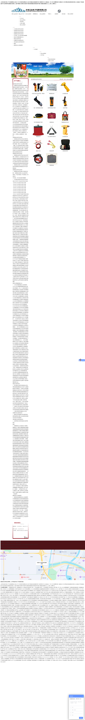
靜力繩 (22, 442)
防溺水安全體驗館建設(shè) (19, 325)
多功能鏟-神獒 (25, 203)
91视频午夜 (64, 600)
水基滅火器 (16, 121)
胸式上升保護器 (17, 516)
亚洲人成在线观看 (19, 632)
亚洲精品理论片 (55, 631)
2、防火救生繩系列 (21, 210)
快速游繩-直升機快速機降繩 (18, 463)
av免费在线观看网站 (59, 637)
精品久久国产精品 (4, 629)
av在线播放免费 (34, 621)
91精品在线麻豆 (71, 603)
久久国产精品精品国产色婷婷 (67, 658)
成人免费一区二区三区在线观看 (60, 655)
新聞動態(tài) (35, 13)
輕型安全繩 (26, 215)
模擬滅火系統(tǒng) (21, 369)
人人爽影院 (63, 598)
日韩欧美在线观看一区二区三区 (21, 627)
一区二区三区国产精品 (56, 598)
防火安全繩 (22, 464)
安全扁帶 (20, 508)
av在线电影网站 (74, 618)
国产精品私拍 (60, 603)
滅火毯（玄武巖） (22, 119)
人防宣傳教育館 (25, 312)
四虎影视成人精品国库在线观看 (22, 616)
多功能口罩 (23, 147)
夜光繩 (26, 433)
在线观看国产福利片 (40, 592)
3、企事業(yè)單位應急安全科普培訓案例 (20, 406)
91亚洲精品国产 (33, 619)
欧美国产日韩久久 (35, 627)
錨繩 (17, 445)
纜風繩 (15, 445)
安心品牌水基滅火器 (19, 109)
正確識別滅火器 (19, 362)
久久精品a (69, 618)
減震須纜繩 (26, 254)
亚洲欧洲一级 (17, 592)
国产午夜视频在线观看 (54, 644)
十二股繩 (19, 239)
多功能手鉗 (20, 205)
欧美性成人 (14, 614)
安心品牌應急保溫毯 (22, 142)
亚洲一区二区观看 (31, 655)
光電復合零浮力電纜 (17, 271)
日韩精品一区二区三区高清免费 (47, 640)
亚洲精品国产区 (71, 632)
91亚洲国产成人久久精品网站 (51, 645)
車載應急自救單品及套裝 (18, 32)
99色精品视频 (34, 610)
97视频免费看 (74, 600)
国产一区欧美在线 (75, 593)
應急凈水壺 (22, 207)
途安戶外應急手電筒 (22, 140)
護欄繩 (27, 461)
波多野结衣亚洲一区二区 (49, 611)
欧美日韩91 (27, 637)
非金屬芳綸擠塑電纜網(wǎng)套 (21, 265)
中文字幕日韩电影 (80, 595)
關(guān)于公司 (21, 13)
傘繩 (25, 450)
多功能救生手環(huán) (24, 208)
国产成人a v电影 (67, 634)
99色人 (74, 592)
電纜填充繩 (15, 459)
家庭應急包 (18, 126)
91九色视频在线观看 (71, 655)
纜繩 (15, 43)
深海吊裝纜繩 (24, 469)
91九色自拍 (40, 644)
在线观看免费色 (60, 623)
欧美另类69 (74, 595)
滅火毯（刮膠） (16, 119)
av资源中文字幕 (70, 639)
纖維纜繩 (24, 437)
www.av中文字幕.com (40, 655)
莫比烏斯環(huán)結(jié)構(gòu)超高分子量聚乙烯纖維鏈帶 (20, 267)
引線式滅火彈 (24, 95)
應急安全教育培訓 (17, 38)
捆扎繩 (19, 215)
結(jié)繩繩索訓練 (20, 354)
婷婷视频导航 (50, 652)
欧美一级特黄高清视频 (15, 624)
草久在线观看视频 (61, 627)
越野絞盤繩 (16, 450)
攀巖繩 (27, 442)
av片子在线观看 (7, 652)
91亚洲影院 (49, 627)
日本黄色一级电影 (24, 655)
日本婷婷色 (80, 657)
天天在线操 (51, 613)
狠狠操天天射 (49, 631)
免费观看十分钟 (32, 590)
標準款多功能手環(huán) (19, 195)
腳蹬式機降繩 (25, 236)
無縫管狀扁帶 (24, 508)
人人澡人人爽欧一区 (20, 642)
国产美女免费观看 (24, 614)
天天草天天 (14, 598)
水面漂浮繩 (24, 458)
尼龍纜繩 (21, 429)
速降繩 (15, 236)
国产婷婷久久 (68, 627)
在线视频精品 (13, 632)
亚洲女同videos (76, 645)
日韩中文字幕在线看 (73, 619)
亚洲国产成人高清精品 (29, 613)
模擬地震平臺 (25, 372)
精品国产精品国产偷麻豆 (29, 658)
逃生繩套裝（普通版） (20, 211)
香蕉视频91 (57, 621)
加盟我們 (56, 13)
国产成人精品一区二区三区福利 (14, 629)
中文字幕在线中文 (70, 626)
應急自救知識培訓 (51, 59)
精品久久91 (29, 605)
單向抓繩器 (18, 518)
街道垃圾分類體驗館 (24, 307)
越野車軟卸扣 (15, 458)
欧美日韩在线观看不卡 (42, 652)
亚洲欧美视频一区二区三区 (63, 619)
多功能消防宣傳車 (21, 375)
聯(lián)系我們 (70, 13)
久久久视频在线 (56, 610)
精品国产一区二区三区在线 (64, 657)
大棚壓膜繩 (16, 451)
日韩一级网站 (78, 634)
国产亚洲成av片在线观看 (65, 629)
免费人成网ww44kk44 (72, 660)
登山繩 (24, 442)
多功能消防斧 (16, 122)
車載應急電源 (21, 163)
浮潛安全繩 (23, 466)
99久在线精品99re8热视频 (64, 644)
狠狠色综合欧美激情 (25, 623)
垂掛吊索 (20, 237)
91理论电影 (43, 626)
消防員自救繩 (21, 446)
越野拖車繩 (26, 446)
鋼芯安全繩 (21, 432)
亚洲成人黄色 (35, 644)
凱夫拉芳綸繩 (21, 450)
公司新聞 (35, 49)
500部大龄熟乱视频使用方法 (49, 621)
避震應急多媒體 (16, 359)
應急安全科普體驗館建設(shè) (21, 335)
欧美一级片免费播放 (42, 605)
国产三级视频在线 (18, 587)
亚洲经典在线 (54, 619)
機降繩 (14, 223)
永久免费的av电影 (41, 660)
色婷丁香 (20, 631)
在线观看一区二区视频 (70, 598)
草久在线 (29, 629)
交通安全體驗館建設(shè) (17, 315)
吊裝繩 (16, 442)
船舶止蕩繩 (22, 254)
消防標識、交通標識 (19, 365)
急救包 (15, 129)
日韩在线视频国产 (80, 660)
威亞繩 (25, 430)
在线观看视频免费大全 (74, 616)
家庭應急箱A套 (20, 124)
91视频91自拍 (73, 650)
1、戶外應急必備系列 (17, 179)
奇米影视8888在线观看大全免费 (34, 631)
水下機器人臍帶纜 (22, 226)
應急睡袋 (14, 208)
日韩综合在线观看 (27, 657)
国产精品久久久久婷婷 (79, 613)
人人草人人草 (27, 640)
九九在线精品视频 (17, 660)
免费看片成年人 (19, 611)
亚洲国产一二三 (27, 632)
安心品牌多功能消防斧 (22, 111)
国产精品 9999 (40, 653)
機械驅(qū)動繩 (17, 487)
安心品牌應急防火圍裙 (21, 100)
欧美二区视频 (3, 600)
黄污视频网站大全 (35, 597)
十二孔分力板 (20, 510)
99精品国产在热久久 (7, 644)
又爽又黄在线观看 (76, 606)
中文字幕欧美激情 (67, 642)
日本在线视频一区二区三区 (60, 626)
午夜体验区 (65, 660)
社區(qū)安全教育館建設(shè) (22, 314)
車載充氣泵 (26, 163)
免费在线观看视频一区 (46, 593)
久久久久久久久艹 (8, 640)
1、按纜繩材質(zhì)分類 (17, 425)
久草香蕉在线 (27, 652)
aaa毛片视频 (33, 624)
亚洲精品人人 (41, 608)
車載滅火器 (26, 160)
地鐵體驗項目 (16, 357)
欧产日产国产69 (6, 611)
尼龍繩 (21, 437)
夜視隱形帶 (17, 223)
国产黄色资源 (68, 593)
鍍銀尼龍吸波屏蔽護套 (19, 257)
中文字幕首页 (55, 627)
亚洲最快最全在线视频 (49, 655)
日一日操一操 (23, 629)
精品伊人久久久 (49, 610)
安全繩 (21, 440)
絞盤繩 (14, 210)
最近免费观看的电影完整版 (31, 595)
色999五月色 (48, 619)
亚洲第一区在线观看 (16, 605)
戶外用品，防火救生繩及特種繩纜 (20, 35)
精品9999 (53, 608)
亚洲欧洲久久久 (18, 603)
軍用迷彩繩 (15, 224)
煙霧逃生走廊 (21, 357)
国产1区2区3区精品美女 (52, 603)
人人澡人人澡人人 (37, 634)
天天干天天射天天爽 (28, 644)
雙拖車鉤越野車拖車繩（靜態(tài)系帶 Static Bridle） (20, 484)
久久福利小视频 (26, 650)
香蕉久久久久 (11, 660)
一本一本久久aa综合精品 (46, 634)
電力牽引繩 (26, 216)
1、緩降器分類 (15, 414)
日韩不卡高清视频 (26, 619)
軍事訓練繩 (22, 480)
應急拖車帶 (16, 163)
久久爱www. (65, 611)
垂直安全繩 (19, 448)
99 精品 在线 (55, 632)
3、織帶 (19, 489)
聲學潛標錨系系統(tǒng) (22, 252)
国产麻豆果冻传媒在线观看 (46, 642)
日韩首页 (72, 657)
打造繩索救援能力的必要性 (18, 498)
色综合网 (17, 645)
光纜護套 (19, 459)
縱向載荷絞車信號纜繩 (22, 249)
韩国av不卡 (3, 632)
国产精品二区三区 (6, 613)
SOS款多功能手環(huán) (22, 197)
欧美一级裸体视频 (24, 626)
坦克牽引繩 (23, 476)
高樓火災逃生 (24, 362)
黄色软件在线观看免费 (41, 619)
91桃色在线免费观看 (73, 611)
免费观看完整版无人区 (10, 592)
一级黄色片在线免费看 (54, 639)
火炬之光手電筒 (17, 98)
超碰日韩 (38, 595)
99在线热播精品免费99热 (73, 614)
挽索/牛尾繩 (16, 508)
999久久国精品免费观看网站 (71, 631)
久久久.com (65, 632)
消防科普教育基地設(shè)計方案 (19, 309)
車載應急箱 (52, 165)
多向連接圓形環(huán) (22, 513)
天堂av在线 (24, 660)
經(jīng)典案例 (42, 13)
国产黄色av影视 (47, 608)
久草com (18, 623)
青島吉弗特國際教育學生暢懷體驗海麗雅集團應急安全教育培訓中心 (20, 392)
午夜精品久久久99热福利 (43, 613)
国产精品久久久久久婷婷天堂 (50, 590)
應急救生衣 (26, 207)
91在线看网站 (21, 613)
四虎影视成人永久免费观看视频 (67, 608)
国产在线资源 (38, 623)
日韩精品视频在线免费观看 (42, 600)
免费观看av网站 (33, 653)
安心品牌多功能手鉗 (17, 161)
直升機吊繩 (26, 464)
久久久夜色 (23, 592)
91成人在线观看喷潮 (23, 600)
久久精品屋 (8, 624)
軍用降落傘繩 (19, 224)
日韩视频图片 (7, 658)
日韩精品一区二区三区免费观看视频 (9, 642)
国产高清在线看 (81, 590)
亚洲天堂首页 (34, 657)
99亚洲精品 (17, 647)
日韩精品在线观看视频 (26, 603)
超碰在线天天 (77, 626)
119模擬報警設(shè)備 (18, 348)
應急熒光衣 (25, 205)
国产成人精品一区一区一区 (9, 647)
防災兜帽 (21, 148)
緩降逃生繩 (17, 416)
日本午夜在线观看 (15, 618)
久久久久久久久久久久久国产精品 (74, 640)
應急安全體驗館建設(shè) (18, 37)
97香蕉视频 (29, 660)
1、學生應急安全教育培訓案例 (18, 385)
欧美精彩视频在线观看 (5, 597)
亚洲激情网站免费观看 (10, 590)
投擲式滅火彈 (21, 121)
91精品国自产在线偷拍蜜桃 (68, 637)
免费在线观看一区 (29, 639)
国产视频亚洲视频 (72, 610)
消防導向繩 (23, 448)
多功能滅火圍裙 (19, 117)
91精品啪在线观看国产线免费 (33, 598)
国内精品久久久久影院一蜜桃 (34, 626)
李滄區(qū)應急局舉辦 (23, 404)
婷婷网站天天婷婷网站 (33, 608)
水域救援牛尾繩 (19, 511)
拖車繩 (16, 210)
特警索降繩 (15, 466)
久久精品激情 (77, 632)
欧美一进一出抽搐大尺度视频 (52, 605)
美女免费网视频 (74, 597)
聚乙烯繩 (23, 433)
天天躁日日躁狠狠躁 (12, 655)
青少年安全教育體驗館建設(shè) (20, 322)
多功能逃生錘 (22, 156)
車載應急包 (17, 166)
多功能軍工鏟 (20, 203)
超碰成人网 (47, 639)
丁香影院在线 (59, 616)
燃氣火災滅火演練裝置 (20, 349)
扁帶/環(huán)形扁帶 (24, 490)
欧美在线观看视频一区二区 (15, 597)
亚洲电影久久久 (50, 632)
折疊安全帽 (17, 148)
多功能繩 (22, 215)
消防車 (18, 356)
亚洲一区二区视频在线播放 (10, 645)
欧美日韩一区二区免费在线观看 (30, 593)
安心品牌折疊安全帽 (20, 145)
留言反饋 (63, 13)
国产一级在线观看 (63, 640)
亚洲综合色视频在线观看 (72, 605)
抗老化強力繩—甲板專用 (21, 220)
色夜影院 (26, 647)
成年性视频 (29, 597)
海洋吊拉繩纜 (18, 228)
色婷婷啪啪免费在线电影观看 (57, 642)
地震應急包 (22, 150)
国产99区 (66, 653)
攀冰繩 (14, 443)
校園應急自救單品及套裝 (18, 33)
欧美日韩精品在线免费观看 (15, 626)
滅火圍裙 (15, 100)
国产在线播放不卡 (27, 610)
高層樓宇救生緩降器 (22, 414)
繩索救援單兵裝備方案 (20, 500)
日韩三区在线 (80, 600)
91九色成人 (22, 637)
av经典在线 (69, 600)
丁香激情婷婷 (43, 632)
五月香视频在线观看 (24, 618)
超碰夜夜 (65, 603)
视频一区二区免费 (77, 639)
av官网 (19, 621)
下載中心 (49, 13)
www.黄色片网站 (22, 639)
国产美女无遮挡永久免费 (78, 658)
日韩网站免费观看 (66, 616)
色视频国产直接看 (58, 600)
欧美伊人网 (73, 634)
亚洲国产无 (76, 653)
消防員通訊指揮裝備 (23, 503)
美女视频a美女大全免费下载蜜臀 (12, 631)
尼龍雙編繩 (25, 429)
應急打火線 (38, 150)
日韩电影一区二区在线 (58, 611)
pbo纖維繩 (20, 433)
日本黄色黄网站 (46, 644)
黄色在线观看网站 (5, 606)
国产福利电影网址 (63, 621)
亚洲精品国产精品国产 (61, 618)
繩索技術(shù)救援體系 (18, 45)
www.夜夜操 (61, 652)
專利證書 (21, 21)
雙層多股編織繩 (24, 239)
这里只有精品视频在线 (57, 624)
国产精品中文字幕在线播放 (69, 613)
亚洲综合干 (17, 595)
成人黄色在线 (9, 598)
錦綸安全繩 (19, 435)
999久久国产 (3, 661)
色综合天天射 (5, 595)
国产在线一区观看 (10, 627)
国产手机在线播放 (44, 603)
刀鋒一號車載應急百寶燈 (38, 107)
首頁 (65, 79)
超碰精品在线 (43, 631)
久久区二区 (75, 624)
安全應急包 (22, 126)
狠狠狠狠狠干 (31, 614)
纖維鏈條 (14, 255)
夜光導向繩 (20, 472)
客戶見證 (42, 55)
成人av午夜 (42, 645)
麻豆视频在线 (43, 595)
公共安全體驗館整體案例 (19, 286)
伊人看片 (29, 621)
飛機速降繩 (17, 464)
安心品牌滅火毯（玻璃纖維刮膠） (20, 106)
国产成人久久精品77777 (35, 642)
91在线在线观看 (60, 653)
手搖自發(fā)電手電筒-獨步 (21, 114)
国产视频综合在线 (19, 650)
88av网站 (70, 606)
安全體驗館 (15, 314)
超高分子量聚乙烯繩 (20, 430)
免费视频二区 (30, 647)
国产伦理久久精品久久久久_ (47, 624)
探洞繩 (25, 445)
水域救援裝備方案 (16, 503)
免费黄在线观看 (10, 600)
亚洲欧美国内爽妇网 (74, 587)
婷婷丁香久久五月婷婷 (19, 590)
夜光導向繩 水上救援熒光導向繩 (20, 234)
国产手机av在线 (47, 592)
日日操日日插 (41, 650)
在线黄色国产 (24, 597)
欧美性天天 (44, 614)
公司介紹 (21, 18)
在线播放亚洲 (11, 587)
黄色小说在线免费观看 (19, 657)
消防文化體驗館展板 (19, 372)
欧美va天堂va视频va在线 (61, 590)
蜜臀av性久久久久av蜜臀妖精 (18, 640)
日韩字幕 (70, 595)
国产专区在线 (3, 598)
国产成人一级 (38, 629)
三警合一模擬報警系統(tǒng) (18, 367)
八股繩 (16, 239)
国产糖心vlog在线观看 (19, 610)
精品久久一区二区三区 (56, 658)
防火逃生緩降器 (23, 416)
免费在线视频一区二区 (35, 603)
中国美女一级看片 (12, 608)
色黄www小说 (23, 621)
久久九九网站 (40, 621)
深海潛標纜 (19, 466)
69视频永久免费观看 (49, 606)
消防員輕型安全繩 (24, 459)
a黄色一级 (8, 632)
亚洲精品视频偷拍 (8, 614)
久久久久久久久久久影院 (10, 650)
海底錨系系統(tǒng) (16, 247)
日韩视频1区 (65, 595)
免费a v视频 (25, 631)
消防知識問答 (25, 365)
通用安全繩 (15, 216)
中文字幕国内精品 (34, 652)
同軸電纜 (23, 271)
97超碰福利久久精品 (40, 590)
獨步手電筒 (23, 171)
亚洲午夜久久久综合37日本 (25, 624)
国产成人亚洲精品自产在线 (10, 634)
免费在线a (36, 613)
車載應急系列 (51, 93)
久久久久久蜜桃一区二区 (34, 616)
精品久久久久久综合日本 (59, 613)
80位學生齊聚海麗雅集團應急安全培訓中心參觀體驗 (20, 387)
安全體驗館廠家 (21, 330)
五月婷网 (80, 624)
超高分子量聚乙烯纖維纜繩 (19, 427)
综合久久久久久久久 (10, 593)
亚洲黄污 (76, 657)
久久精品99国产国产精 (32, 618)
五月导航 (32, 611)
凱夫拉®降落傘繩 (24, 221)
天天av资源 (33, 629)
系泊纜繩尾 (21, 242)
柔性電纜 (14, 273)
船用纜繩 (18, 440)
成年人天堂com (59, 660)
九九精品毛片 (32, 592)
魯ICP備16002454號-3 (24, 547)
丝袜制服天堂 (22, 645)
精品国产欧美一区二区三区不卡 (70, 623)
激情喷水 (28, 592)
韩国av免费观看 (54, 653)
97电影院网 (52, 626)
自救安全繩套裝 (22, 127)
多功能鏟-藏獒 (15, 205)
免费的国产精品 (5, 608)
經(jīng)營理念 (22, 20)
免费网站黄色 (34, 605)
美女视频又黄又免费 (8, 618)
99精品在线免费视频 (10, 610)
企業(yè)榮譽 (22, 23)
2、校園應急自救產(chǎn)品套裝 (20, 173)
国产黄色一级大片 (50, 637)
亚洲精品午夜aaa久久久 (33, 606)
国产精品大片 (13, 611)
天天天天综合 (7, 637)
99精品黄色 (48, 626)
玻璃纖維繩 (17, 437)
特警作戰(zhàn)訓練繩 (24, 223)
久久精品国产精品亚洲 (26, 587)
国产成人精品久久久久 (38, 611)
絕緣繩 (19, 451)
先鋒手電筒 (65, 107)
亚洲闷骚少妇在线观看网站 (69, 652)
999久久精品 (58, 650)
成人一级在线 (32, 623)
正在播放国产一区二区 (44, 616)
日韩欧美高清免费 (5, 616)
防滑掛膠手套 (18, 147)
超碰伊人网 (26, 590)
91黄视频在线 (81, 597)
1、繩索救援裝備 (16, 497)
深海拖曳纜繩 (24, 237)
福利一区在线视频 (10, 619)
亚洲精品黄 (2, 624)
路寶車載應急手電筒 (23, 158)
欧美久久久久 (42, 639)
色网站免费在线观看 (55, 592)
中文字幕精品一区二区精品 (50, 660)
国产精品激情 (48, 598)
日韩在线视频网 (13, 616)
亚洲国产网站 (21, 652)
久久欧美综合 (5, 655)
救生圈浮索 (20, 458)
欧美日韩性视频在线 (42, 610)
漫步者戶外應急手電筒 (21, 194)
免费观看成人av (50, 595)
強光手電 (24, 116)
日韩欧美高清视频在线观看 (49, 650)
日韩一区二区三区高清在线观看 (52, 597)
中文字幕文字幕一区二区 (22, 598)
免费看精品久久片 (63, 614)
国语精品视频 (22, 595)
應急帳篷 (18, 208)
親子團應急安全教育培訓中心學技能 (21, 395)
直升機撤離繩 (24, 244)
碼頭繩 (20, 469)
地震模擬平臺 (17, 344)
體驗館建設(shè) (17, 307)
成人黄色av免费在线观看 (14, 606)
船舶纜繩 (24, 461)
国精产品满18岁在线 (78, 637)
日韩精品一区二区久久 (54, 657)
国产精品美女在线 (55, 593)
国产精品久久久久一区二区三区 (77, 627)
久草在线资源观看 (8, 621)
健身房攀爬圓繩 (19, 474)
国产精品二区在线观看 (14, 637)
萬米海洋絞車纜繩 (24, 250)
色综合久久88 (42, 597)
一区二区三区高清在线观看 (9, 657)
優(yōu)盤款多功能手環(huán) (21, 200)
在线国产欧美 (41, 606)
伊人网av (29, 627)
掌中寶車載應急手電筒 (19, 160)
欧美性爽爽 (56, 652)
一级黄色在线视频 (46, 653)
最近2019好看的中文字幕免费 (48, 647)
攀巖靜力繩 (15, 448)
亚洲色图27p (14, 621)
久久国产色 (14, 623)
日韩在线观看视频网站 (79, 598)
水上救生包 (24, 440)
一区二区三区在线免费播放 (21, 634)
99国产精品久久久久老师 (14, 639)
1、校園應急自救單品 (17, 171)
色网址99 (2, 614)
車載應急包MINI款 (23, 166)
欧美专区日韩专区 (8, 623)
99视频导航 (56, 647)
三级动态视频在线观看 (57, 606)
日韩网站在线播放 (73, 644)
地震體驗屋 (26, 357)
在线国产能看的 (23, 605)
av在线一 (2, 637)
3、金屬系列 (24, 511)
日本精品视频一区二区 (24, 606)
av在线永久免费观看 (45, 623)
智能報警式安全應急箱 (21, 93)
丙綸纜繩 (14, 429)
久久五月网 (38, 640)
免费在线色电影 (62, 631)
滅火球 (21, 95)
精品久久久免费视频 (15, 613)
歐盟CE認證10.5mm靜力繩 (22, 479)
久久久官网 (2, 592)
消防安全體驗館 (24, 310)
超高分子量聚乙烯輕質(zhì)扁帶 (19, 492)
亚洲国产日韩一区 (80, 631)
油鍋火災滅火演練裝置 (21, 351)
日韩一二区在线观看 (36, 587)
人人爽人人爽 (11, 595)
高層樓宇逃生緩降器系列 (18, 40)
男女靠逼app (51, 587)
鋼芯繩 (21, 461)
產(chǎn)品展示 (28, 13)
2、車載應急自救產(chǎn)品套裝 (19, 164)
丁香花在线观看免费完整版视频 (22, 608)
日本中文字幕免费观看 (32, 600)
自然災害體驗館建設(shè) (19, 301)
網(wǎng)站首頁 (15, 13)
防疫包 (17, 129)
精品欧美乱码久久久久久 (64, 647)
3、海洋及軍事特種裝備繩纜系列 (19, 218)
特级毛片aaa (62, 592)
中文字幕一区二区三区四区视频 (35, 637)
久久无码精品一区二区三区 (72, 590)
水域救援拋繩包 (21, 445)
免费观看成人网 (78, 652)
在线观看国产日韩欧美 (64, 610)
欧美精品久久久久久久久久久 (43, 657)
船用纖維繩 (20, 456)
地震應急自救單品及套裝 (18, 30)
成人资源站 (13, 644)
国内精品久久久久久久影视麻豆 (44, 618)
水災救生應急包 (24, 241)
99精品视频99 (34, 660)
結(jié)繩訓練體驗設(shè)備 (20, 346)
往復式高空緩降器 (17, 417)
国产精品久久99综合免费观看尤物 (17, 658)
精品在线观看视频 (52, 616)
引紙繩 (27, 466)
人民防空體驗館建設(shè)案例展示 (20, 297)
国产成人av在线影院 (26, 653)
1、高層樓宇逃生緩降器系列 (18, 85)
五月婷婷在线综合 (71, 621)
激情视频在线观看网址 (75, 642)
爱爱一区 (80, 618)
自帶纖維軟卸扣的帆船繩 (21, 273)
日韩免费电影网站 (80, 623)
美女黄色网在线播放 (15, 652)
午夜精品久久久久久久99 (68, 624)
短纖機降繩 (15, 435)
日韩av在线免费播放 (18, 619)
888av (75, 647)
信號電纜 (26, 271)
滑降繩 (16, 443)
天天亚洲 (61, 632)
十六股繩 (20, 244)
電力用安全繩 (16, 446)
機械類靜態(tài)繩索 (21, 482)
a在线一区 (58, 629)
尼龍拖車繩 (16, 433)
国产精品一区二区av (58, 587)
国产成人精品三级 (53, 623)
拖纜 (27, 458)
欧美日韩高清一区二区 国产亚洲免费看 (64, 645)
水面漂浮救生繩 (25, 456)
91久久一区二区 (62, 593)
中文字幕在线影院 (26, 611)
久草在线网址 (39, 624)
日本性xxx (36, 658)
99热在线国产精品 (63, 639)
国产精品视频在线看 (38, 647)
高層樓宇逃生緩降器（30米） (20, 88)
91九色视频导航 (54, 618)
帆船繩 (19, 231)
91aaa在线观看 (58, 608)
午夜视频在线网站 (43, 627)
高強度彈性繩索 (16, 237)
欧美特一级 (39, 593)
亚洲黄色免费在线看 (34, 650)
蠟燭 (26, 140)
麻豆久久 (18, 655)
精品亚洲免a (36, 639)
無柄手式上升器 (23, 516)
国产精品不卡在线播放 (65, 650)
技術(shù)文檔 (51, 60)
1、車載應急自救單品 (17, 155)
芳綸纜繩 (26, 427)
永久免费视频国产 (66, 587)
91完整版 (21, 647)
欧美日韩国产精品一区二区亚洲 (64, 597)
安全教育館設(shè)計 (20, 317)
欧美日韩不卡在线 (19, 644)
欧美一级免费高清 (60, 634)
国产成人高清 (32, 640)
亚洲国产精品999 (37, 614)
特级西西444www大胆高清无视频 (53, 614)
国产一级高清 (71, 653)
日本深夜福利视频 (51, 629)
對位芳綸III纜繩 (21, 438)
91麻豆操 (19, 614)
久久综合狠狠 (51, 600)
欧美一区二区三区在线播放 (9, 603)
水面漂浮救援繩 (20, 236)
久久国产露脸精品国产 (62, 605)
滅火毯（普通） (25, 117)
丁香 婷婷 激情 (42, 598)
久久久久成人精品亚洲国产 (75, 629)
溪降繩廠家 (16, 456)
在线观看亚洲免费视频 (35, 645)
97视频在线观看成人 (69, 592)
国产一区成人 (16, 600)
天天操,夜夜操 (44, 629)
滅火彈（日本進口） (21, 96)
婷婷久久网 (53, 634)
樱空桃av (78, 592)
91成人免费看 (56, 640)
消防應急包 (16, 127)
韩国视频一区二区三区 (19, 593)
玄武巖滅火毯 (22, 98)
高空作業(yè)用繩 (20, 216)
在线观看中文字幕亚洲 (57, 595)
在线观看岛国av (78, 603)
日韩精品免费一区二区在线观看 (45, 658)
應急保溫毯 (17, 207)
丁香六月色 (28, 645)
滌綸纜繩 (18, 429)
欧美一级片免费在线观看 (35, 632)
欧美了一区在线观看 (44, 587)
